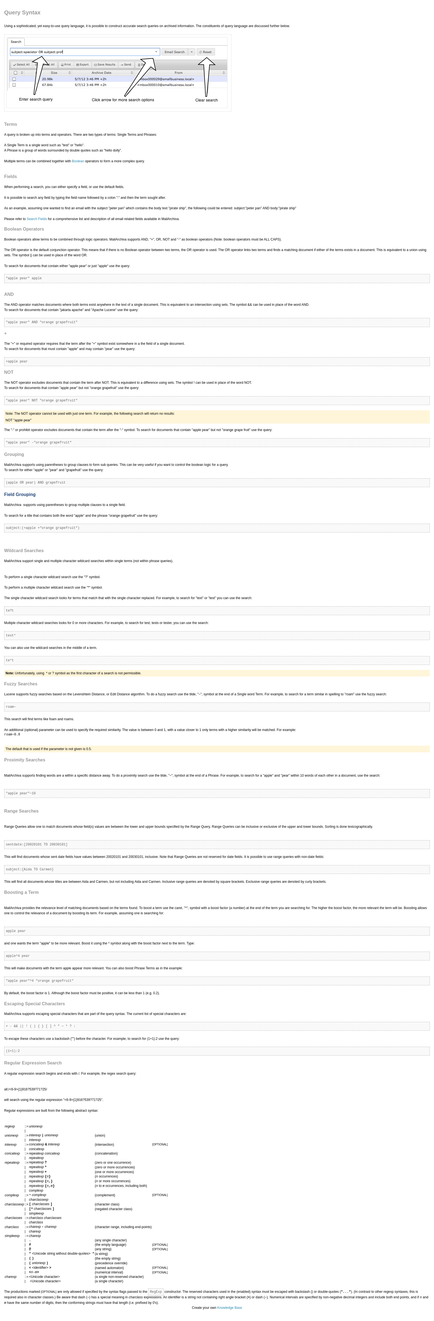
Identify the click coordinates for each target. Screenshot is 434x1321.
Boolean (78, 161)
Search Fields (37, 219)
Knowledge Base (229, 1309)
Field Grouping (20, 494)
